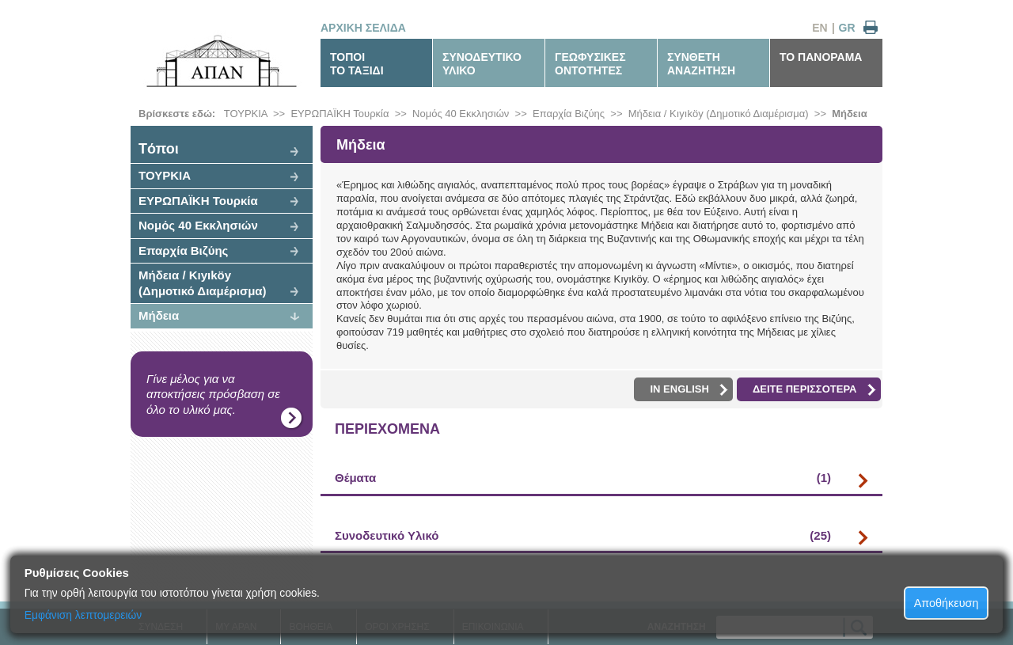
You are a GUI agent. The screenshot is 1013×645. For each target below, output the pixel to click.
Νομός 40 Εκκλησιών (460, 114)
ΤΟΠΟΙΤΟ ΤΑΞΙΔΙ (357, 64)
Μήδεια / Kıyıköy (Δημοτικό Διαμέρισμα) (718, 114)
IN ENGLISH (688, 389)
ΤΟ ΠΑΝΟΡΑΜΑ (821, 57)
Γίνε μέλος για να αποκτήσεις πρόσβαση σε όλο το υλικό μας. (213, 394)
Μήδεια (849, 114)
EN (819, 27)
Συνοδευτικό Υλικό (583, 536)
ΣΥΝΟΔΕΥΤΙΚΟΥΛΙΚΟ (482, 64)
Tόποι (158, 149)
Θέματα (583, 478)
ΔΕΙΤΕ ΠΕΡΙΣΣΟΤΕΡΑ (814, 389)
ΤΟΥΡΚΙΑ (245, 114)
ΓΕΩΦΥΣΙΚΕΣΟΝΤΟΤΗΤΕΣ (590, 64)
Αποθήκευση (946, 603)
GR (847, 27)
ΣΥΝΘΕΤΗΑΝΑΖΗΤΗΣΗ (701, 64)
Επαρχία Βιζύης (569, 114)
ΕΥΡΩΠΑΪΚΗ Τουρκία (339, 114)
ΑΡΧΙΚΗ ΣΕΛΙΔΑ (363, 27)
